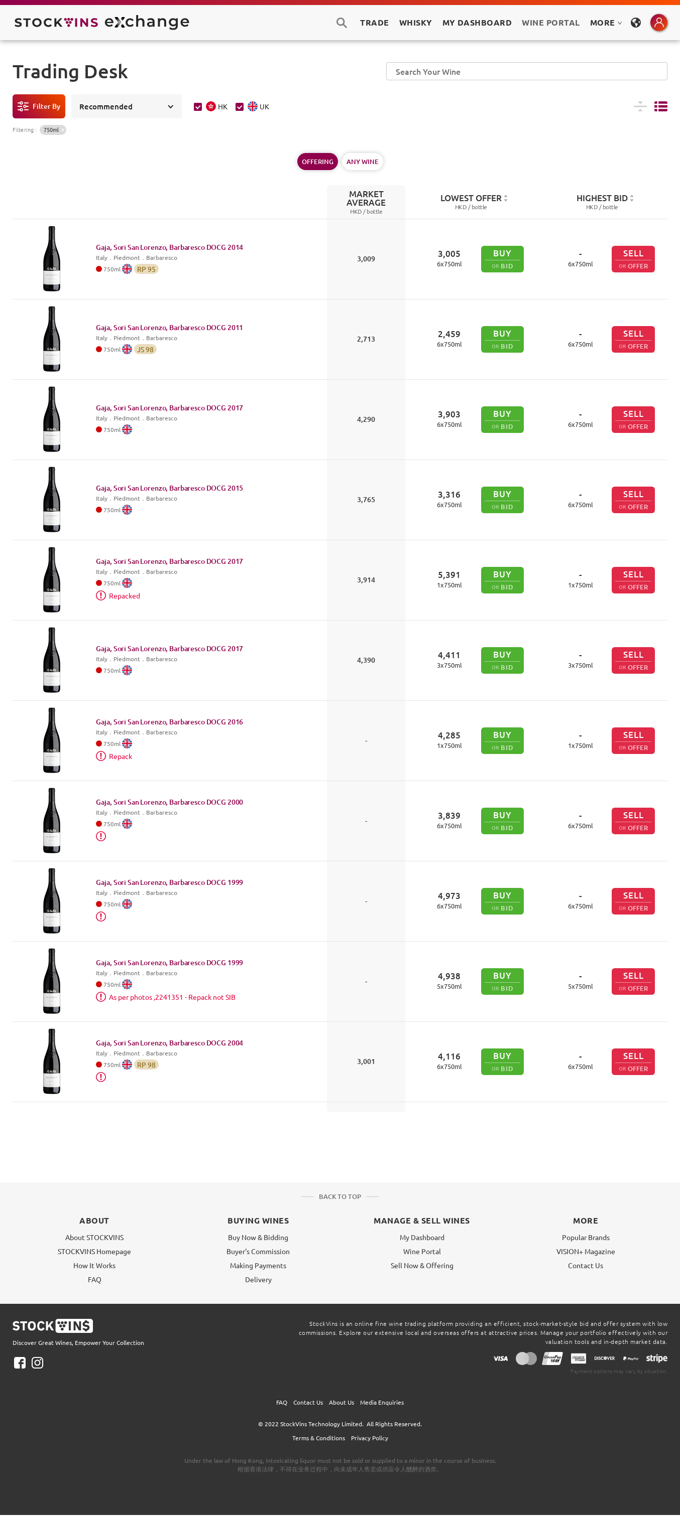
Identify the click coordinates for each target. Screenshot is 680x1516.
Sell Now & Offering (422, 1265)
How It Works (94, 1265)
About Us (341, 1402)
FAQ (94, 1279)
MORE (606, 22)
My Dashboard (422, 1237)
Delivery (258, 1279)
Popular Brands (586, 1237)
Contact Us (585, 1265)
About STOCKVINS (94, 1237)
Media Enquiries (382, 1402)
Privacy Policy (369, 1438)
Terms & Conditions (318, 1438)
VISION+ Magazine (585, 1251)
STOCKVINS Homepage (94, 1251)
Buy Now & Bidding (258, 1237)
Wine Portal (551, 22)
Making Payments (258, 1265)
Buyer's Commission (258, 1251)
